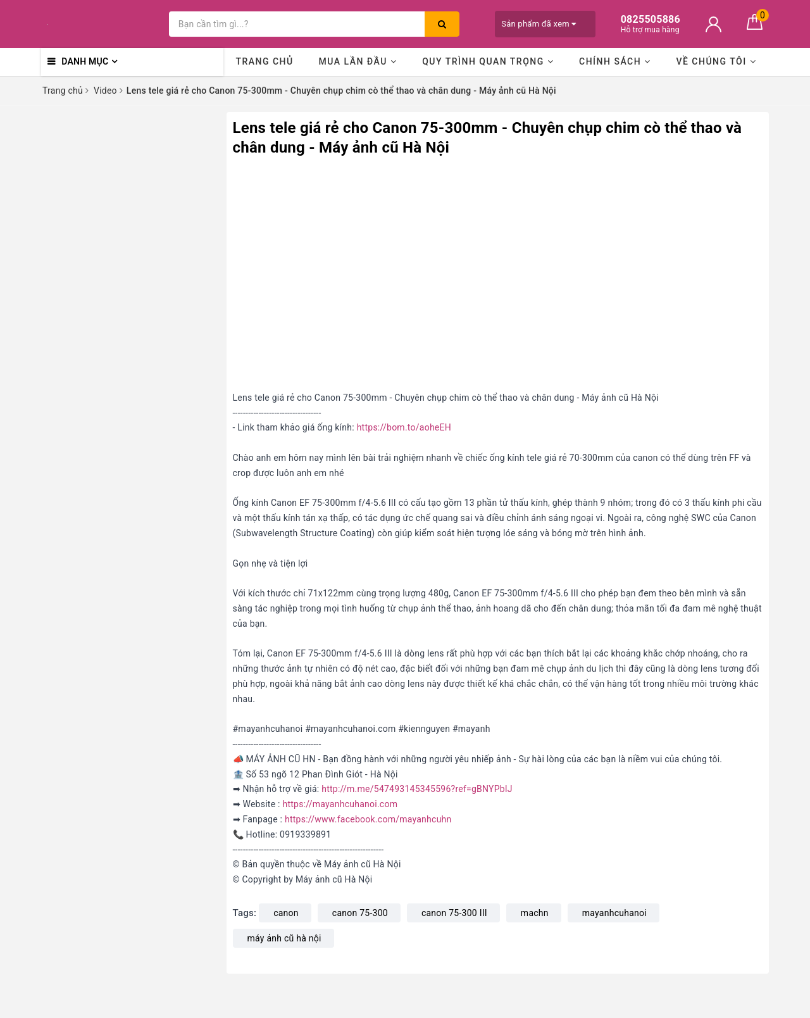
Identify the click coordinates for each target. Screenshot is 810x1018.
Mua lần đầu (357, 61)
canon (286, 913)
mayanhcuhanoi (614, 913)
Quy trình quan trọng (488, 61)
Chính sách (615, 61)
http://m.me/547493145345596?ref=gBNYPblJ (416, 789)
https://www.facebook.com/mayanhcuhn (368, 819)
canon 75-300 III (454, 913)
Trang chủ (264, 61)
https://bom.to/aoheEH (404, 427)
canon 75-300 (360, 913)
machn (535, 913)
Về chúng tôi (716, 61)
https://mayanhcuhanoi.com (339, 804)
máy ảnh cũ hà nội (284, 938)
